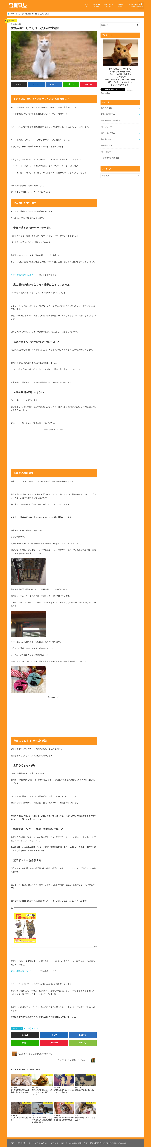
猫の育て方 (106, 127)
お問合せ (120, 5)
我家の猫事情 (108, 114)
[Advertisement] (54, 447)
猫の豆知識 (107, 152)
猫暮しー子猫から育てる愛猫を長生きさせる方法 (95, 1143)
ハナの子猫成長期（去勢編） (23, 275)
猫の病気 (106, 145)
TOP (86, 5)
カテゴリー (96, 5)
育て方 (36, 1028)
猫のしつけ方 (17, 1028)
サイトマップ (108, 5)
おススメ (106, 108)
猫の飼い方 (107, 139)
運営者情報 (21, 1143)
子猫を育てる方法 (110, 158)
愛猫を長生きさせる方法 (112, 120)
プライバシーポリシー (135, 5)
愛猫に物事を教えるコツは (22, 971)
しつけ (28, 1028)
